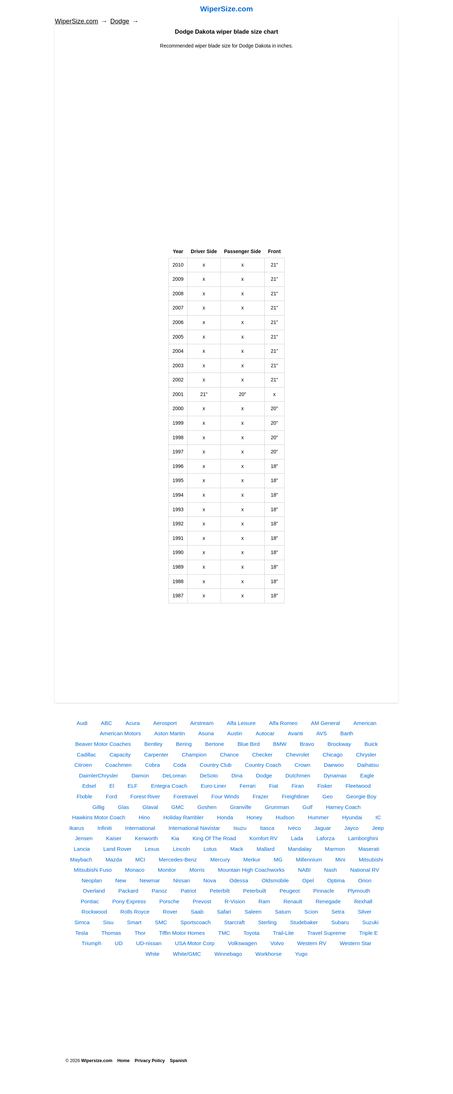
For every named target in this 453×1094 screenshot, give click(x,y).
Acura (133, 723)
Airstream (201, 723)
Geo (327, 796)
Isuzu (240, 828)
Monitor (167, 870)
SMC (161, 922)
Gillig (98, 807)
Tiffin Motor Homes (182, 933)
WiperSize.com (226, 9)
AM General (325, 723)
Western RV (311, 943)
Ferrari (248, 786)
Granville (241, 807)
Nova (209, 880)
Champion (194, 755)
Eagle (367, 775)
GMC (177, 807)
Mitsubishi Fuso (93, 870)
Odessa (238, 880)
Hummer (318, 817)
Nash (330, 870)
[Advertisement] (226, 99)
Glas (123, 807)
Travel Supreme (326, 933)
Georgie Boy (361, 796)
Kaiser (113, 838)
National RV (364, 870)
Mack (236, 849)
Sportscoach (195, 922)
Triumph (92, 943)
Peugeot (290, 891)
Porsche (169, 901)
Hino (144, 817)
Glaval (150, 807)
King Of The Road (214, 838)
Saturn (283, 912)
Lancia (82, 849)
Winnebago (228, 954)
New (120, 880)
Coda (180, 765)
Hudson (285, 817)
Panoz (159, 891)
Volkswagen (242, 943)
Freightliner (295, 796)
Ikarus (76, 828)
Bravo (307, 744)
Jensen (84, 838)
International (140, 828)
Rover (170, 912)
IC (378, 817)
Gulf (307, 807)
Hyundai (352, 817)
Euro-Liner (213, 786)
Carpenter (156, 755)
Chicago (333, 755)
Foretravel (185, 796)
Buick (371, 744)
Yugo (301, 954)
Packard (128, 891)
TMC (224, 933)
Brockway (339, 744)
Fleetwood (358, 786)
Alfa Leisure (241, 723)
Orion (365, 880)
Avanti (295, 733)
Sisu (108, 922)
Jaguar (322, 828)
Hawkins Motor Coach (99, 817)
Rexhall (363, 901)
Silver (364, 912)
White (152, 954)
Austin (234, 733)
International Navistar (194, 828)
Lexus (152, 849)
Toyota (251, 933)
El (111, 786)
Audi (81, 723)
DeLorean (174, 775)
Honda (225, 817)
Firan (298, 786)
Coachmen (118, 765)
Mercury (220, 859)
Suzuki (370, 922)
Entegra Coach (169, 786)
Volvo (277, 943)
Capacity (120, 755)
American (365, 723)
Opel (308, 880)
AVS (321, 733)
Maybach (81, 859)
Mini (340, 859)
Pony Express (129, 901)
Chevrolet (297, 755)
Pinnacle (323, 891)
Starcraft (234, 922)
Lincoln (181, 849)
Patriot (188, 891)
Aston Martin (169, 733)
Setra (337, 912)
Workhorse (269, 954)
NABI (304, 870)
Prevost (202, 901)
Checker (262, 755)
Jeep (378, 828)
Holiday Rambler (184, 817)
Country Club (215, 765)
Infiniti (105, 828)
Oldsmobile (275, 880)
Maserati (368, 849)
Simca (82, 922)
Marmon (335, 849)
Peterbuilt (254, 891)
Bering (184, 744)
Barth (346, 733)
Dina (237, 775)
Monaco (134, 870)
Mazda (113, 859)
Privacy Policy (149, 1060)
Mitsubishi (371, 859)
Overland (94, 891)
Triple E (368, 933)
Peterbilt (220, 891)
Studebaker (304, 922)
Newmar (149, 880)
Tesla (81, 933)
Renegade (328, 901)
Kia (175, 838)
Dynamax (335, 775)
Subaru (340, 922)
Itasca (267, 828)
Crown (302, 765)
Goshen (207, 807)
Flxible (84, 796)
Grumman (277, 807)
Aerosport (165, 723)
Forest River (145, 796)
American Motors (120, 733)
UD (118, 943)
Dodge (120, 21)
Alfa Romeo (283, 723)
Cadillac (86, 755)
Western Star (356, 943)
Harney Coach (343, 807)
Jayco (351, 828)
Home (123, 1060)
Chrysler (366, 755)
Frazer (260, 796)
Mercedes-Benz (178, 859)
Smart (134, 922)
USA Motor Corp (194, 943)
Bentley (153, 744)
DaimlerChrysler (98, 775)
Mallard (265, 849)
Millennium (309, 859)
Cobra (152, 765)
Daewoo (334, 765)
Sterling (267, 922)
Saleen (253, 912)
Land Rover (117, 849)
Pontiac (90, 901)
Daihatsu (368, 765)
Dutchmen (297, 775)
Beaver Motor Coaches (103, 744)
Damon (140, 775)
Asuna (206, 733)
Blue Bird (248, 744)
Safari (224, 912)
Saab (197, 912)
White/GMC (187, 954)
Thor (140, 933)
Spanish (178, 1060)
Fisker (324, 786)
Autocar (265, 733)
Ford (111, 796)
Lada (297, 838)
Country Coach (263, 765)
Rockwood (94, 912)
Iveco (294, 828)
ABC (106, 723)
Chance (229, 755)
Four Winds (225, 796)
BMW (280, 744)
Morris (197, 870)
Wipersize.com (96, 1060)
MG (278, 859)
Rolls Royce (134, 912)
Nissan (181, 880)
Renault (292, 901)
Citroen (83, 765)
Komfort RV (263, 838)
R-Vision (235, 901)
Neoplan (91, 880)
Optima (336, 880)
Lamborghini (363, 838)
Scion (311, 912)
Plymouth (359, 891)
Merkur (251, 859)
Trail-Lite (283, 933)
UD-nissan (148, 943)
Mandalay (299, 849)
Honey (254, 817)
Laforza (325, 838)
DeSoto (209, 775)
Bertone (214, 744)
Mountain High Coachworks (251, 870)
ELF (132, 786)
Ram (264, 901)
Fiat (273, 786)
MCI (140, 859)
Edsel (89, 786)
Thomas (111, 933)
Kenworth (146, 838)
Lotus (210, 849)
